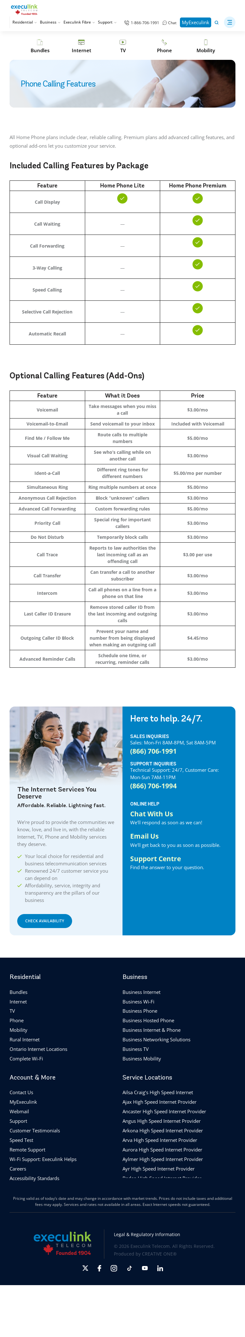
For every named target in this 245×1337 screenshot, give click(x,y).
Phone (17, 1020)
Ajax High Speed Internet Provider (159, 1102)
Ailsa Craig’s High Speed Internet (157, 1092)
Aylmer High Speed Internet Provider (162, 1159)
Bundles (18, 992)
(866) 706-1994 (153, 785)
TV (12, 1011)
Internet (18, 1001)
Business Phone (139, 1011)
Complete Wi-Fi (26, 1058)
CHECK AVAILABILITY (44, 921)
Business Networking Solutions (156, 1039)
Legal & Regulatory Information (147, 1234)
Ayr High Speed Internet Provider (158, 1168)
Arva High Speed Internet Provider (159, 1140)
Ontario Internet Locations (38, 1049)
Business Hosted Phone (148, 1020)
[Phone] (164, 46)
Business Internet (141, 992)
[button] (229, 22)
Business (50, 22)
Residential (24, 22)
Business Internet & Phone (151, 1030)
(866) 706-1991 (153, 751)
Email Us (144, 836)
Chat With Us (151, 813)
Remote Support (27, 1149)
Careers (18, 1168)
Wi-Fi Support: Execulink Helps (43, 1159)
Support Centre (155, 858)
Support (107, 22)
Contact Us (21, 1092)
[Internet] (81, 46)
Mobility (18, 1030)
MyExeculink (195, 22)
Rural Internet (25, 1039)
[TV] (123, 46)
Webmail (19, 1111)
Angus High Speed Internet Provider (161, 1121)
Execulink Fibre (79, 22)
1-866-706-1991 (145, 22)
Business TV (135, 1049)
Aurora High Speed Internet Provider (162, 1149)
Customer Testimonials (35, 1130)
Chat (172, 22)
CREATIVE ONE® (159, 1254)
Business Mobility (141, 1058)
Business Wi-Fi (138, 1001)
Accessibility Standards (34, 1178)
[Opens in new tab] (85, 1268)
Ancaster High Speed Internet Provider (164, 1111)
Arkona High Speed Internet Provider (162, 1130)
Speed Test (21, 1140)
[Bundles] (40, 46)
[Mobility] (205, 46)
